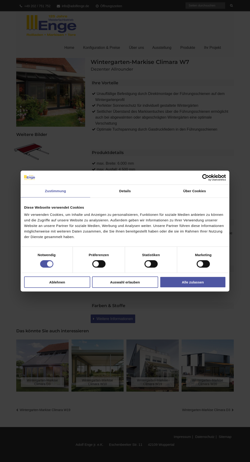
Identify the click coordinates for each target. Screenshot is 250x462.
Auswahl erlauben (125, 282)
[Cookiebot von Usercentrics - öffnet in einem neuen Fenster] (205, 177)
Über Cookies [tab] (194, 191)
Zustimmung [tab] (55, 191)
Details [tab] (125, 191)
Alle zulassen (193, 282)
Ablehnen (57, 282)
